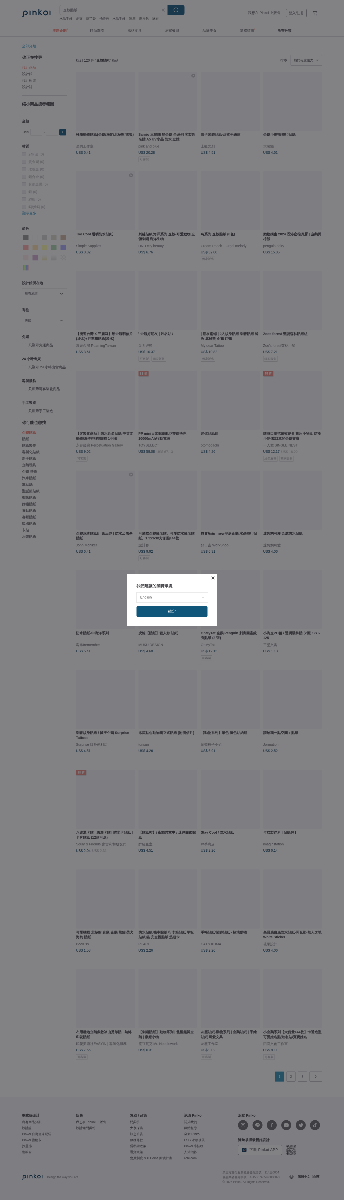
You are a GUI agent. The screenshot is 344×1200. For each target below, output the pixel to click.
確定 (172, 611)
